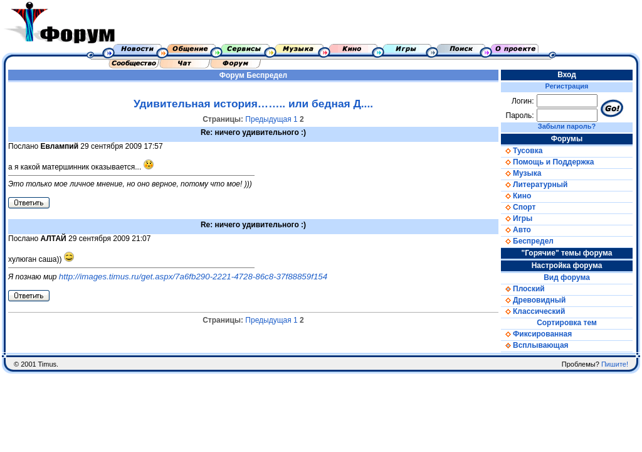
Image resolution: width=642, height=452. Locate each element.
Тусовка (521, 150)
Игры (516, 218)
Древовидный (533, 300)
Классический (533, 311)
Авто (516, 229)
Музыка (521, 173)
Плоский (523, 288)
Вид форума (567, 277)
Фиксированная (536, 334)
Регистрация (567, 86)
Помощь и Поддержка (547, 162)
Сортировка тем (567, 322)
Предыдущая (268, 119)
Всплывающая (535, 345)
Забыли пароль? (567, 126)
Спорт (518, 207)
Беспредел (266, 75)
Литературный (534, 184)
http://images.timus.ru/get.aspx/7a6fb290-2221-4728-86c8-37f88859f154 (193, 276)
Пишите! (614, 364)
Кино (516, 195)
